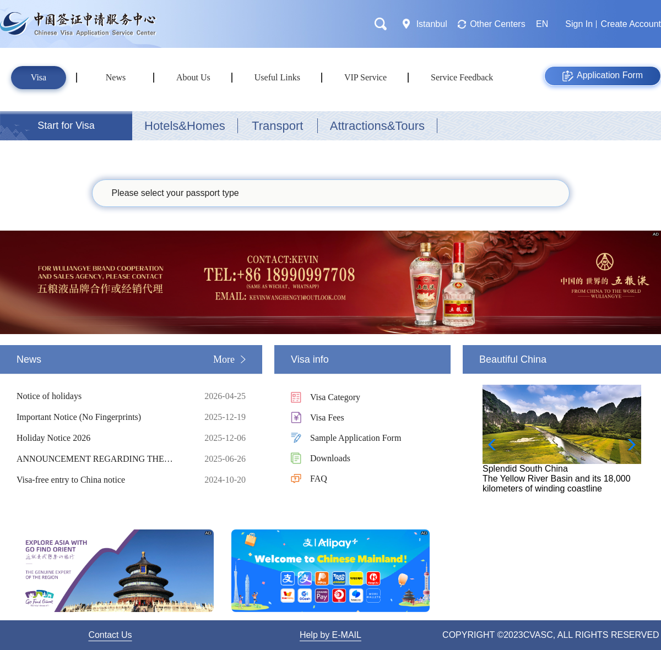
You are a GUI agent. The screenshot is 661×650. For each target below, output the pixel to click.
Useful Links (277, 77)
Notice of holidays (102, 396)
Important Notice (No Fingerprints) (102, 417)
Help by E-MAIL (330, 635)
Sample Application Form (355, 438)
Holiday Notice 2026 (102, 438)
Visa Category (335, 397)
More (224, 359)
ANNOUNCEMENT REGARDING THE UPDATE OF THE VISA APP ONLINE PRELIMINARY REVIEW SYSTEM (102, 459)
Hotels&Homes (184, 126)
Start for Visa (66, 125)
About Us (193, 77)
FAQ (318, 478)
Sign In (579, 24)
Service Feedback (462, 77)
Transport (277, 126)
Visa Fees (327, 417)
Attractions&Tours (377, 126)
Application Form (602, 75)
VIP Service (365, 77)
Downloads (330, 458)
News (116, 77)
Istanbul (431, 24)
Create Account (631, 24)
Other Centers (497, 24)
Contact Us (110, 635)
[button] (628, 444)
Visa (38, 77)
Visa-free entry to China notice (102, 479)
